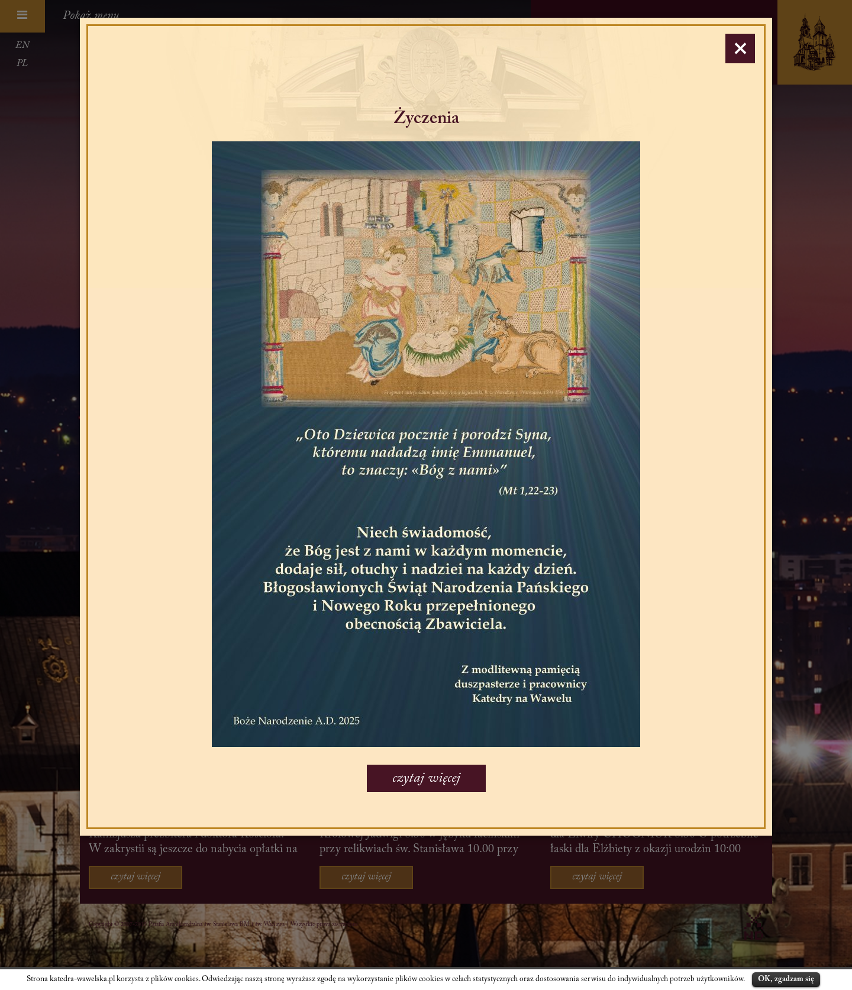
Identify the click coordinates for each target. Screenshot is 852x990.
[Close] (740, 48)
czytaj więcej (426, 778)
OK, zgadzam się (786, 979)
